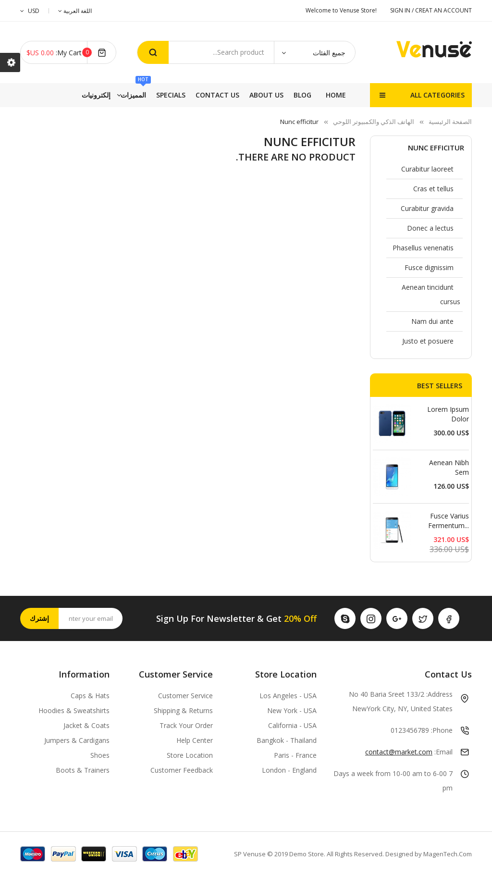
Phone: (442, 730)
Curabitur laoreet (427, 168)
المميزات (262, 91)
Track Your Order (186, 725)
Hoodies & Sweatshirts (74, 710)
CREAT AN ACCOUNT (443, 10)
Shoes (100, 755)
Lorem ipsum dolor (448, 414)
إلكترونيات (297, 94)
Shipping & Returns (183, 710)
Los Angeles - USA (288, 695)
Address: (439, 694)
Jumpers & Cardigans (77, 740)
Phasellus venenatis (423, 247)
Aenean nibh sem (449, 467)
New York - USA (292, 710)
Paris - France (295, 755)
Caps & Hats (90, 695)
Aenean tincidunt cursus (431, 294)
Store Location (190, 755)
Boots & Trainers (83, 770)
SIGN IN (401, 10)
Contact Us (172, 94)
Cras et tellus (433, 188)
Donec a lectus (430, 228)
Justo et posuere (428, 340)
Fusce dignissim (429, 267)
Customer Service (185, 695)
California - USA (292, 725)
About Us (121, 94)
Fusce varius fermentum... (448, 520)
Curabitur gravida (427, 208)
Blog (83, 94)
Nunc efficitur (436, 147)
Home (336, 94)
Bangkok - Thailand (287, 740)
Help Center (194, 740)
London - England (289, 770)
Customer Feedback (181, 770)
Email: (443, 751)
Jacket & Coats (86, 725)
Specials (220, 94)
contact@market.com (398, 751)
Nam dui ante (432, 321)
